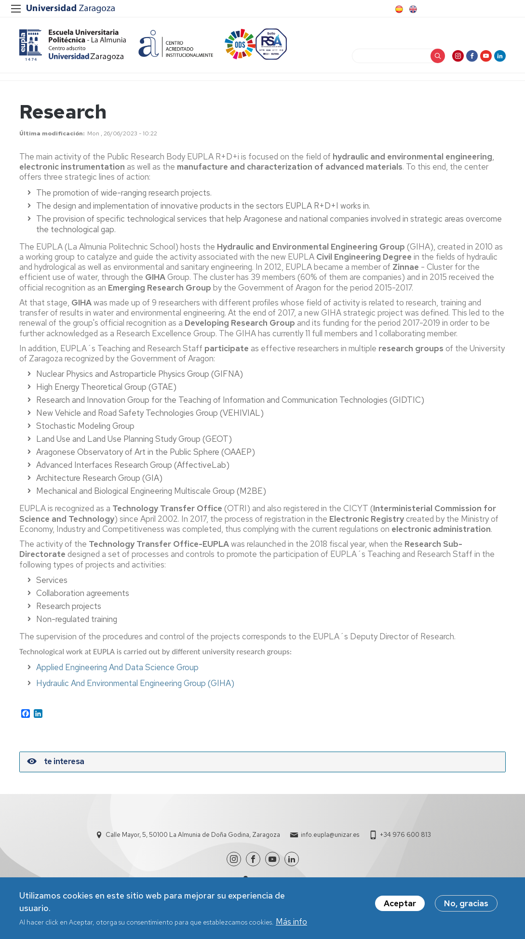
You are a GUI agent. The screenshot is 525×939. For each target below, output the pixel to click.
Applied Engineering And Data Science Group (117, 667)
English (412, 9)
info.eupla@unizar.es (330, 835)
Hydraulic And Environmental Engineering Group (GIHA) (135, 683)
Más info (291, 923)
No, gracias (466, 905)
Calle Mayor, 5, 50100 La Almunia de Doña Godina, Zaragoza (193, 835)
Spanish (398, 9)
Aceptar (400, 905)
